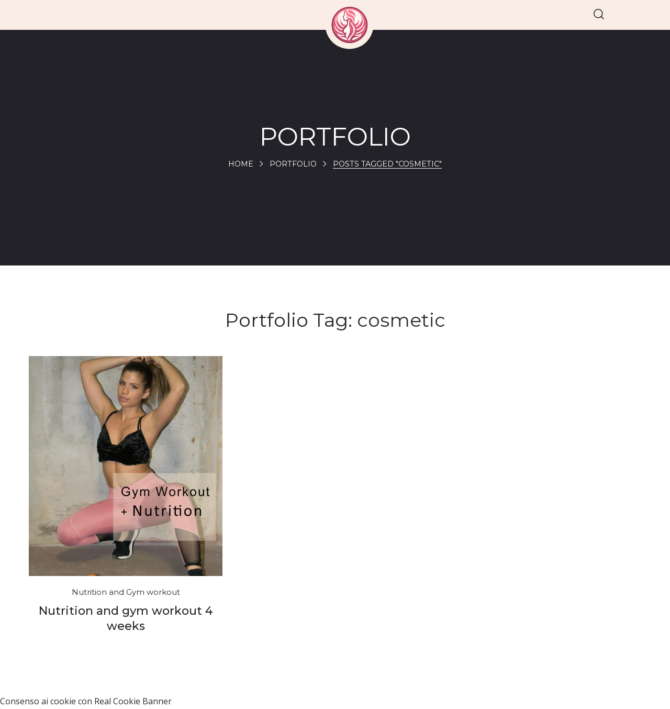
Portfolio (292, 164)
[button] (599, 15)
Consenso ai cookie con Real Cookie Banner (86, 701)
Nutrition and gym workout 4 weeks (126, 618)
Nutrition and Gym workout (126, 592)
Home (238, 164)
